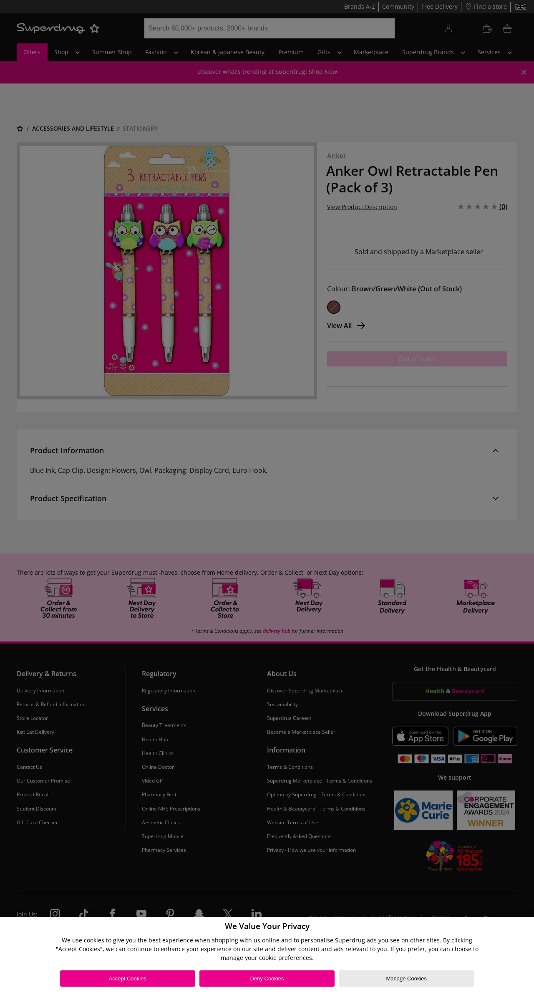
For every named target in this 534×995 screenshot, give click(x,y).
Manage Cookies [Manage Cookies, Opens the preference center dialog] (406, 978)
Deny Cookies (267, 978)
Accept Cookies (127, 978)
